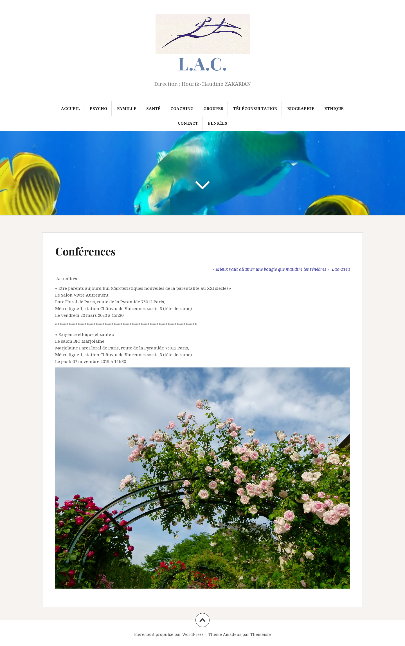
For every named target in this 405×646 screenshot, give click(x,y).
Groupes (213, 108)
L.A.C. (202, 63)
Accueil (70, 108)
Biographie (300, 108)
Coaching (182, 108)
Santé (153, 108)
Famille (126, 108)
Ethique (334, 108)
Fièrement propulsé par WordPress (169, 634)
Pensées (217, 123)
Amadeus (232, 634)
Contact (188, 123)
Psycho (98, 108)
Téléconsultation (255, 108)
